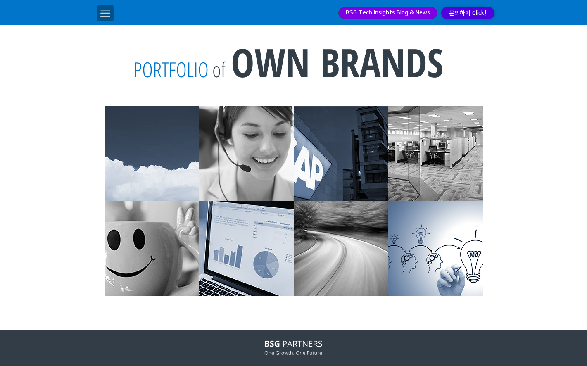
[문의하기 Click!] (467, 13)
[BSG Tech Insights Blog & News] (387, 13)
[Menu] (105, 13)
